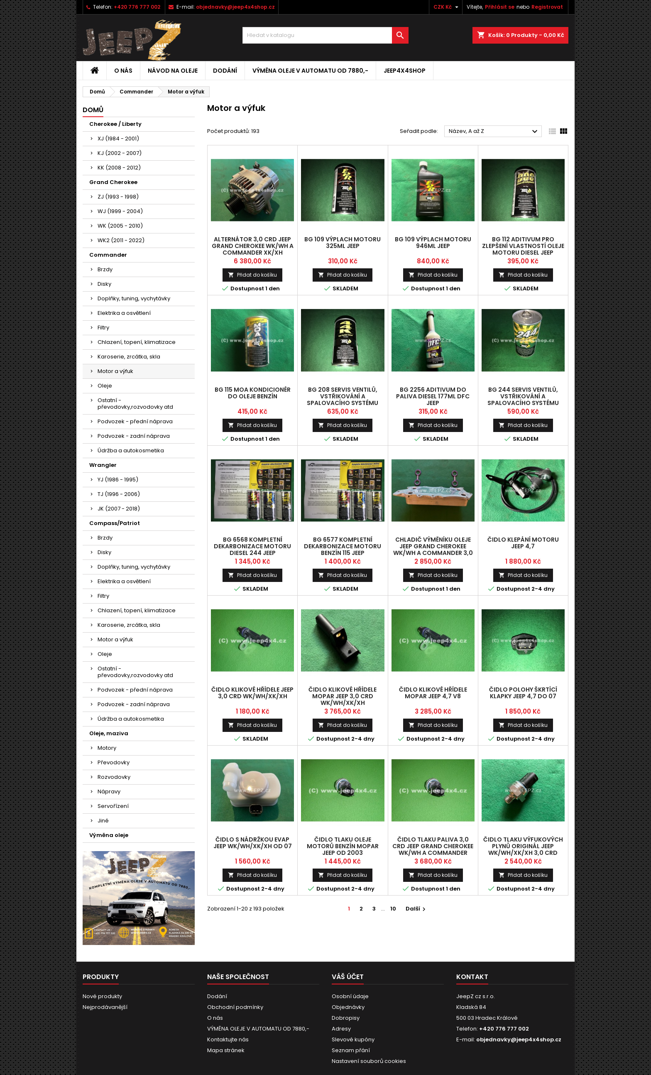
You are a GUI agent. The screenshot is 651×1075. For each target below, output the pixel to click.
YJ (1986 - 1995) (118, 480)
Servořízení (113, 806)
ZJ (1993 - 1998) (118, 197)
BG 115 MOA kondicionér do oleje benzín (253, 392)
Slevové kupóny (353, 1039)
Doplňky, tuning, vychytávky (134, 298)
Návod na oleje (173, 70)
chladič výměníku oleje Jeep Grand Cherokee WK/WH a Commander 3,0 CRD (433, 549)
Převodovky (114, 762)
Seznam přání (351, 1050)
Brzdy (105, 269)
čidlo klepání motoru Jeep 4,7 (523, 542)
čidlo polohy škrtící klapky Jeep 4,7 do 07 (523, 692)
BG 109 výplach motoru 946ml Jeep (433, 242)
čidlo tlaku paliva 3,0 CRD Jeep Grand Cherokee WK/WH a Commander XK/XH (432, 849)
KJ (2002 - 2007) (120, 153)
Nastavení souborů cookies (369, 1061)
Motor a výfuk (115, 371)
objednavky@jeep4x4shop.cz (235, 6)
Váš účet (348, 977)
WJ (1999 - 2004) (120, 211)
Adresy (341, 1029)
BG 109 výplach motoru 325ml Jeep (342, 242)
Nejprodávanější (105, 1007)
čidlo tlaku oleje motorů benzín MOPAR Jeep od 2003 (343, 846)
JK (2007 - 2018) (119, 509)
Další (417, 909)
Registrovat (547, 6)
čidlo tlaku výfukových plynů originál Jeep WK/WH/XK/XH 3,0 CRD (523, 846)
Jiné (103, 821)
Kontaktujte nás (228, 1039)
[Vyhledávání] (325, 35)
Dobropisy (346, 1018)
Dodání (225, 70)
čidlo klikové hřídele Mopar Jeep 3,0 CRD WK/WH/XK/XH (342, 696)
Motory (107, 748)
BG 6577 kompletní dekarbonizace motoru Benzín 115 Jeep (342, 546)
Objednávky (348, 1007)
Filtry (103, 327)
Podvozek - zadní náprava (134, 436)
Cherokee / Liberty (115, 124)
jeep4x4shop (405, 70)
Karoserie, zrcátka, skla (129, 357)
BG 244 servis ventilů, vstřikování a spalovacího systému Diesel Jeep (523, 399)
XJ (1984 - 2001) (118, 138)
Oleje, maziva (108, 733)
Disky (104, 284)
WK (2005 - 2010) (120, 226)
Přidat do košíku (252, 274)
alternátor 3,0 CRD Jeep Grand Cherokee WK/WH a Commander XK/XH (253, 246)
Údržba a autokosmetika (131, 450)
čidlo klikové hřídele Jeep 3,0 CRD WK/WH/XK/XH (252, 692)
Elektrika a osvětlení (124, 313)
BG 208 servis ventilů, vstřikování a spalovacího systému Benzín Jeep (342, 399)
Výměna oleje (108, 835)
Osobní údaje (350, 996)
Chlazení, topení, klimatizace (137, 342)
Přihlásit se (499, 6)
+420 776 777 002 (137, 6)
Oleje (105, 386)
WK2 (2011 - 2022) (121, 240)
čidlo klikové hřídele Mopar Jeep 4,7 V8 (433, 692)
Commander (108, 255)
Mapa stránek (226, 1050)
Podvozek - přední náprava (135, 421)
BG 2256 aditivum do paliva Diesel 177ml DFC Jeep (433, 396)
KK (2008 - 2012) (119, 168)
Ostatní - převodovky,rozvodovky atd (135, 403)
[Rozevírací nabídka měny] (446, 7)
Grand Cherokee (113, 182)
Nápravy (109, 791)
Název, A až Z (494, 132)
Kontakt (472, 977)
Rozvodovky (114, 777)
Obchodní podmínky (235, 1007)
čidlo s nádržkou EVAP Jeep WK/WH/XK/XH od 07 (252, 842)
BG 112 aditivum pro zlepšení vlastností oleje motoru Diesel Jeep (523, 246)
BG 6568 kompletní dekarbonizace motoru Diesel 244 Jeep (252, 546)
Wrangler (103, 465)
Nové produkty (102, 996)
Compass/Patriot (114, 523)
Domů (93, 110)
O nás (123, 70)
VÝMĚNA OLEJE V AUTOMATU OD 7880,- (310, 70)
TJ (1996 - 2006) (119, 494)
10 (393, 909)
